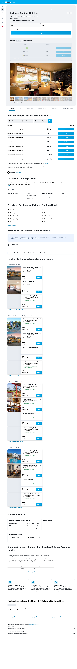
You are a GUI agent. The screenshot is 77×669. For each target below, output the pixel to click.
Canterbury (33, 9)
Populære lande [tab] (21, 605)
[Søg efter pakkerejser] (2, 15)
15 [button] (32, 45)
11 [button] (19, 45)
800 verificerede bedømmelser (26, 20)
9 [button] (47, 41)
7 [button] (29, 41)
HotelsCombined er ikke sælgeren (41, 628)
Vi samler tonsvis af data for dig (41, 631)
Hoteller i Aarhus (56, 617)
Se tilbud (39, 277)
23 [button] (36, 48)
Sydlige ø (24, 9)
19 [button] (22, 48)
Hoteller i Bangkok (34, 617)
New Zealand (16, 9)
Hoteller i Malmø (33, 614)
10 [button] (16, 45)
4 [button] (19, 41)
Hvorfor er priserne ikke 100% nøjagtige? (41, 633)
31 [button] (16, 55)
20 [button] (26, 48)
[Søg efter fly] (2, 6)
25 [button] (19, 51)
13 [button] (26, 45)
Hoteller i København (12, 617)
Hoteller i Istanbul (12, 612)
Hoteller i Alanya (33, 616)
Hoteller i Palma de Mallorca (36, 612)
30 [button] (36, 51)
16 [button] (36, 45)
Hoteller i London (11, 614)
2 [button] (47, 38)
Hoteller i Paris (55, 614)
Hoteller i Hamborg (56, 616)
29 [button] (32, 51)
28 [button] (29, 51)
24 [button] (16, 51)
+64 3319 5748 (14, 18)
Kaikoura (40, 9)
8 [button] (32, 41)
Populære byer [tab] (12, 605)
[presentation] (24, 102)
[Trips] (2, 22)
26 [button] (22, 51)
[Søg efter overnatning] (2, 9)
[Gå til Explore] (2, 18)
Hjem (11, 9)
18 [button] (19, 48)
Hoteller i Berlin (55, 612)
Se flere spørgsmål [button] (31, 571)
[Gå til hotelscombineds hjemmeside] (10, 2)
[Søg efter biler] (2, 12)
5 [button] (22, 41)
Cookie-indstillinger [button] (12, 170)
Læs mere (46, 163)
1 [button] (32, 38)
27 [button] (26, 51)
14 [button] (29, 45)
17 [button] (16, 48)
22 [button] (32, 48)
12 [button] (22, 45)
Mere (9, 185)
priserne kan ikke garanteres (34, 624)
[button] (2, 2)
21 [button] (29, 48)
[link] (17, 309)
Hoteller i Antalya (11, 616)
